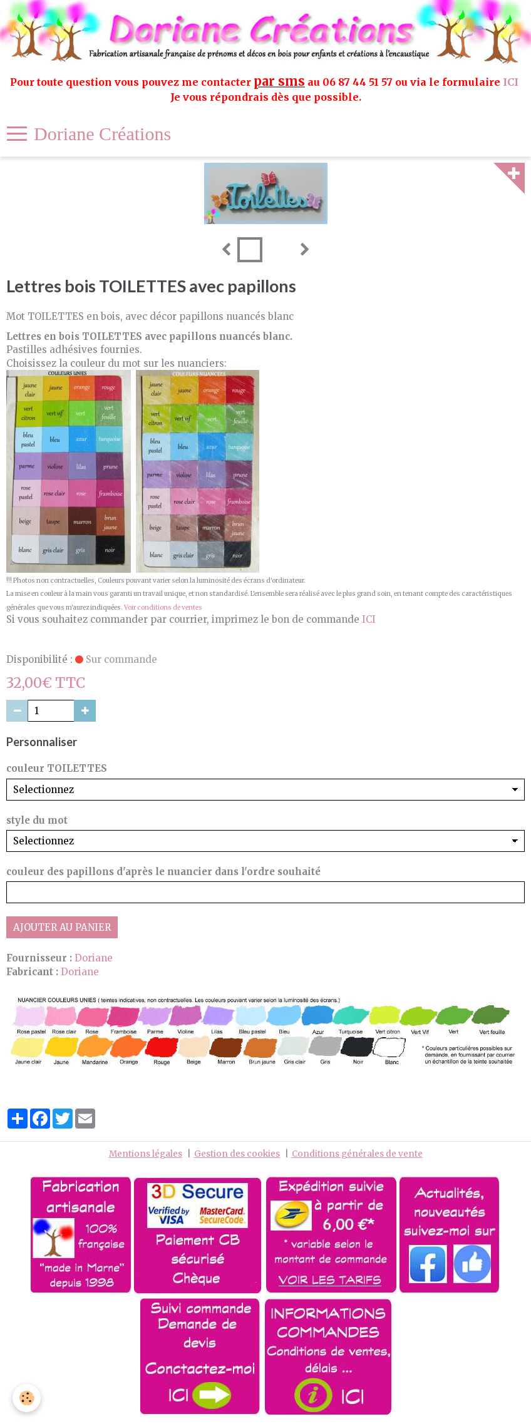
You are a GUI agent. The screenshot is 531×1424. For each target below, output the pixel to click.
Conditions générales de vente (357, 1154)
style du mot (37, 820)
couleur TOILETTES (56, 768)
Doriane (94, 958)
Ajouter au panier (62, 927)
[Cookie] (27, 1398)
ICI (512, 82)
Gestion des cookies (237, 1154)
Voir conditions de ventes (163, 607)
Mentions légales (145, 1154)
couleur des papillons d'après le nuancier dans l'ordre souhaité (163, 872)
